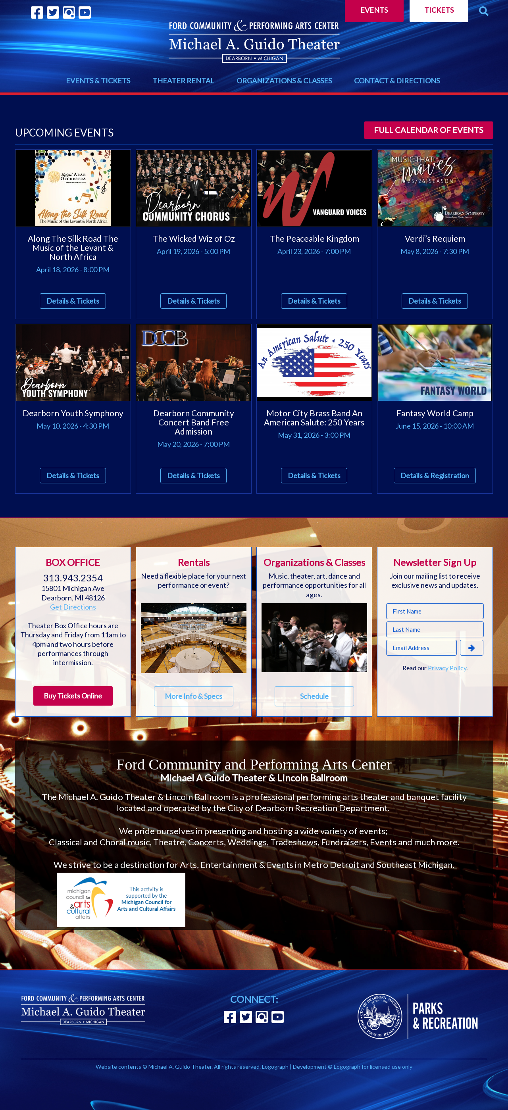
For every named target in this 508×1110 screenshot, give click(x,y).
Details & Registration (434, 475)
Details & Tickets (72, 300)
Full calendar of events (428, 130)
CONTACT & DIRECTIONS (397, 80)
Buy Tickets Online (73, 695)
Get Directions (73, 606)
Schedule (314, 696)
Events (374, 10)
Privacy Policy (447, 667)
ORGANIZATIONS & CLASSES (284, 80)
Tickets (439, 10)
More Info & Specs (193, 696)
